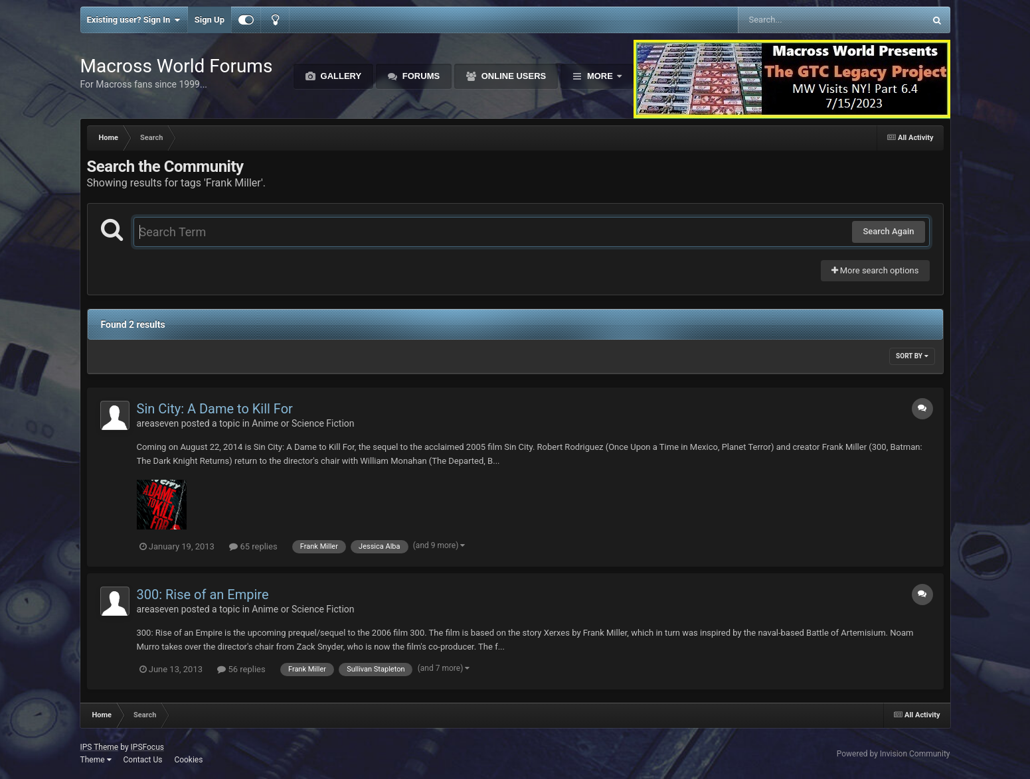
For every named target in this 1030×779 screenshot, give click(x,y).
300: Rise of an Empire (203, 594)
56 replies (241, 669)
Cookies (188, 759)
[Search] (797, 20)
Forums (420, 76)
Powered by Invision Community (893, 753)
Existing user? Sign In (134, 20)
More (599, 76)
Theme (96, 759)
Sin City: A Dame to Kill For (215, 409)
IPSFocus (147, 747)
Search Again (888, 231)
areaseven (158, 423)
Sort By (912, 356)
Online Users (512, 76)
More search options (875, 270)
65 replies (253, 546)
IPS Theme (99, 747)
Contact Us (142, 759)
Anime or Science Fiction (303, 423)
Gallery (339, 76)
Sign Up (209, 20)
